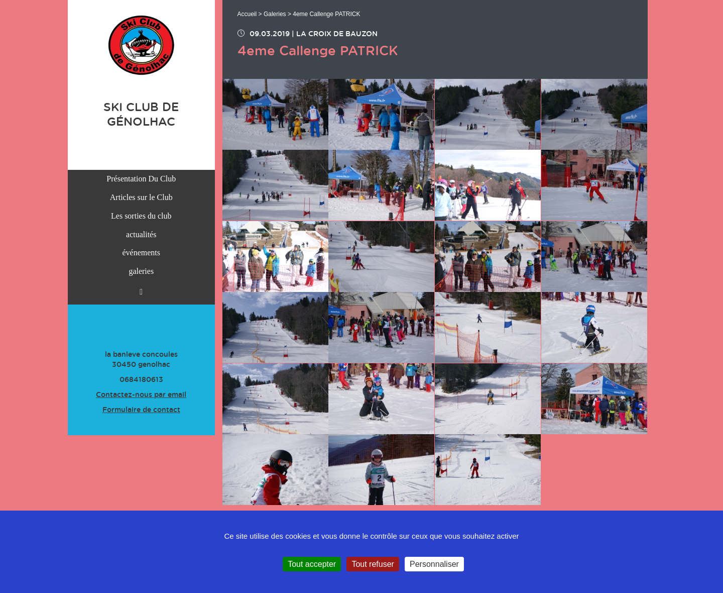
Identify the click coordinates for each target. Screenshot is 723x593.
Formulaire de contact (141, 410)
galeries (141, 271)
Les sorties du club (141, 216)
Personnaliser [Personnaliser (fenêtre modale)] (434, 564)
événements (141, 252)
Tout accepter (312, 564)
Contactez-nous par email (141, 395)
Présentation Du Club (141, 178)
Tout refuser (372, 564)
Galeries (275, 14)
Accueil (247, 14)
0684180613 (141, 379)
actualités (141, 234)
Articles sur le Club (141, 197)
